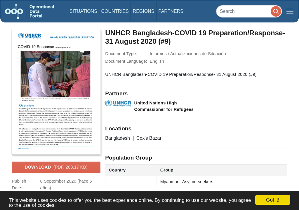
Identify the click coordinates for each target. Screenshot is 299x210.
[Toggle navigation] (290, 11)
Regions (143, 11)
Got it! (272, 200)
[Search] (249, 11)
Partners (170, 11)
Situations (83, 11)
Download (56, 167)
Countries (115, 11)
